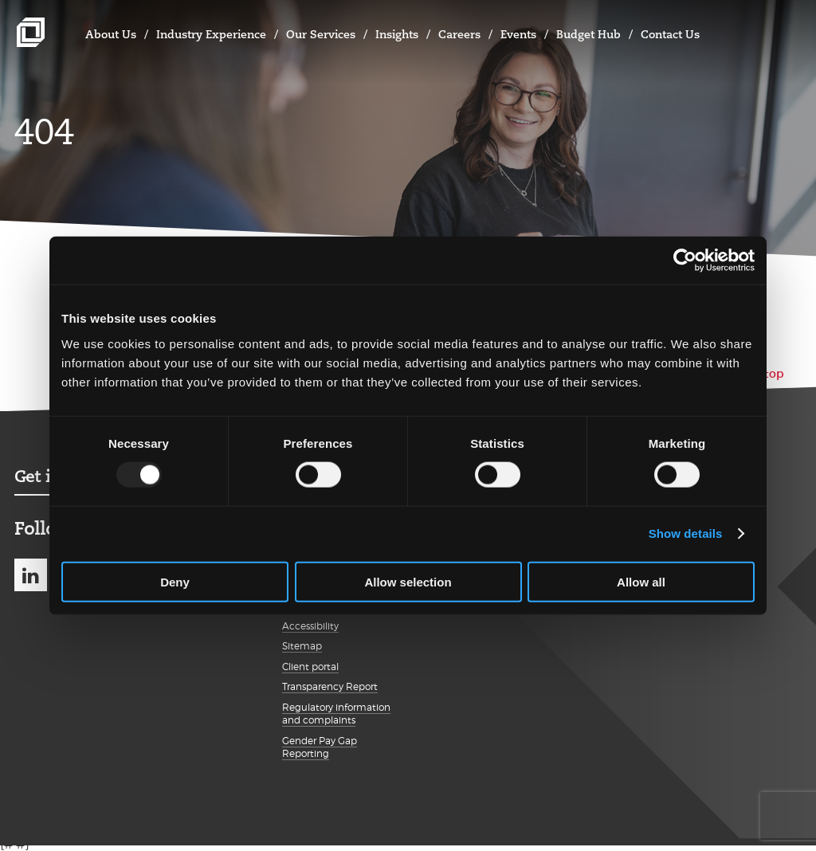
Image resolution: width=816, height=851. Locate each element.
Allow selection (407, 581)
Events (518, 34)
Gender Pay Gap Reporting (319, 747)
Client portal (310, 667)
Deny (175, 581)
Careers (459, 34)
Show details (686, 533)
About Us (110, 34)
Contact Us (670, 34)
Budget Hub (588, 34)
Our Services (320, 34)
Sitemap (302, 646)
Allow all (641, 581)
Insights (396, 34)
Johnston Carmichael (31, 32)
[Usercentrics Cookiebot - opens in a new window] (685, 261)
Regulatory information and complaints (336, 714)
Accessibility (310, 626)
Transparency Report (330, 686)
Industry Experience (211, 34)
